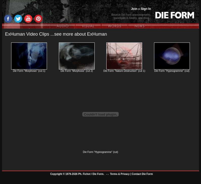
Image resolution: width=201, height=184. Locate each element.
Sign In (146, 9)
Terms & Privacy (120, 174)
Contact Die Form (142, 174)
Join (134, 9)
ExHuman (97, 34)
